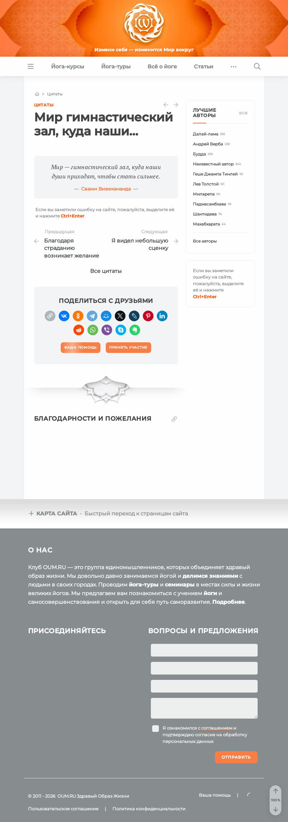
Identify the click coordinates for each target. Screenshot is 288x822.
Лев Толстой (210, 184)
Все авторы (205, 241)
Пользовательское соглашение (63, 808)
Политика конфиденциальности (149, 808)
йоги (210, 593)
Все (243, 112)
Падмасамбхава (213, 204)
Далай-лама (210, 134)
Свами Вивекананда (106, 189)
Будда (204, 154)
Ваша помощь (215, 795)
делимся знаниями (210, 576)
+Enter (72, 216)
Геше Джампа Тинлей (219, 174)
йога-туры (144, 584)
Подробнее (228, 602)
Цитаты (43, 104)
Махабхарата (210, 224)
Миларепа (208, 194)
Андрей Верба (212, 144)
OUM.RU (66, 796)
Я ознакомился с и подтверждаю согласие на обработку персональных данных (205, 734)
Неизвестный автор (218, 164)
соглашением (216, 728)
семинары (180, 584)
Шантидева (208, 214)
